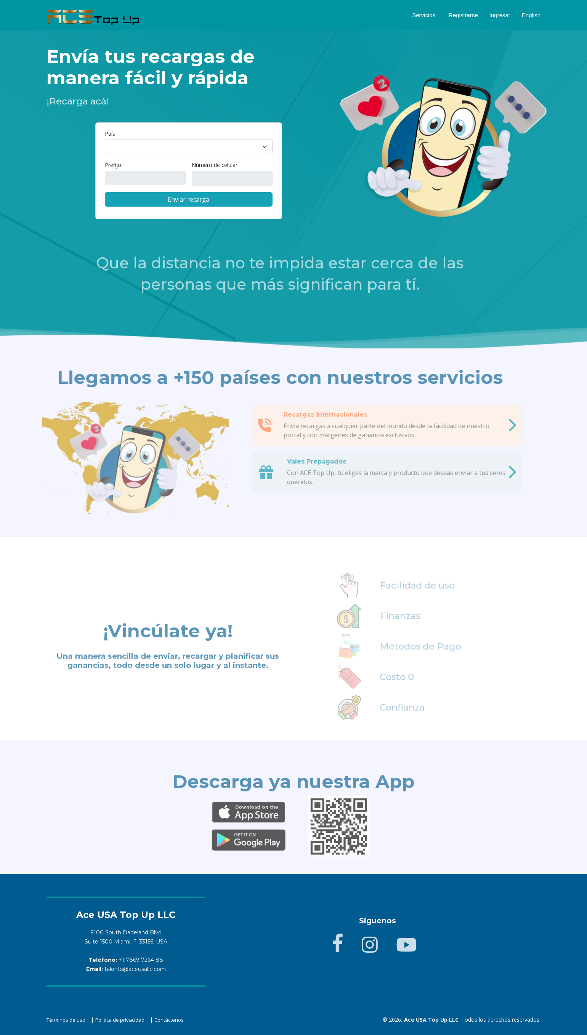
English (531, 15)
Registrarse (463, 15)
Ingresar (499, 15)
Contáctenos (169, 1019)
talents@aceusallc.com (135, 969)
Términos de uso (66, 1019)
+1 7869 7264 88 (141, 959)
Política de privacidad (119, 1019)
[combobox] (188, 147)
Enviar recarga (188, 199)
